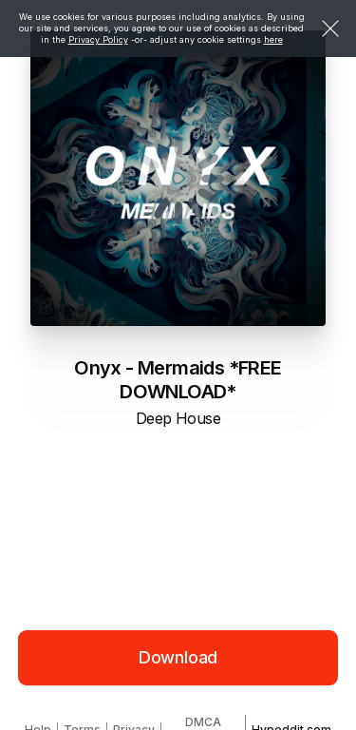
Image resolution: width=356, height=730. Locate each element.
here (273, 39)
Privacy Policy (98, 39)
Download (178, 657)
